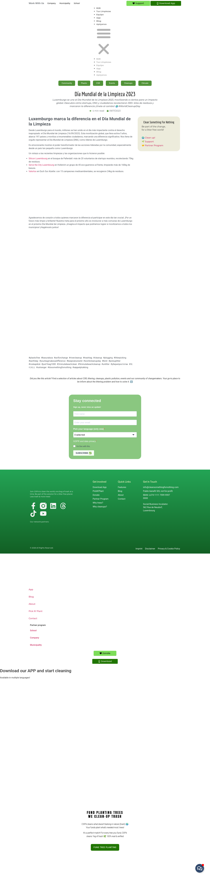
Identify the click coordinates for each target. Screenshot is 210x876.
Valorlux (32, 171)
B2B (98, 8)
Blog (98, 21)
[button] (103, 41)
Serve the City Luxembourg (41, 165)
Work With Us (36, 3)
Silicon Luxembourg (38, 158)
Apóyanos (101, 24)
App (98, 17)
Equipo (100, 14)
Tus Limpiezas (103, 11)
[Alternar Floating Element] (199, 868)
